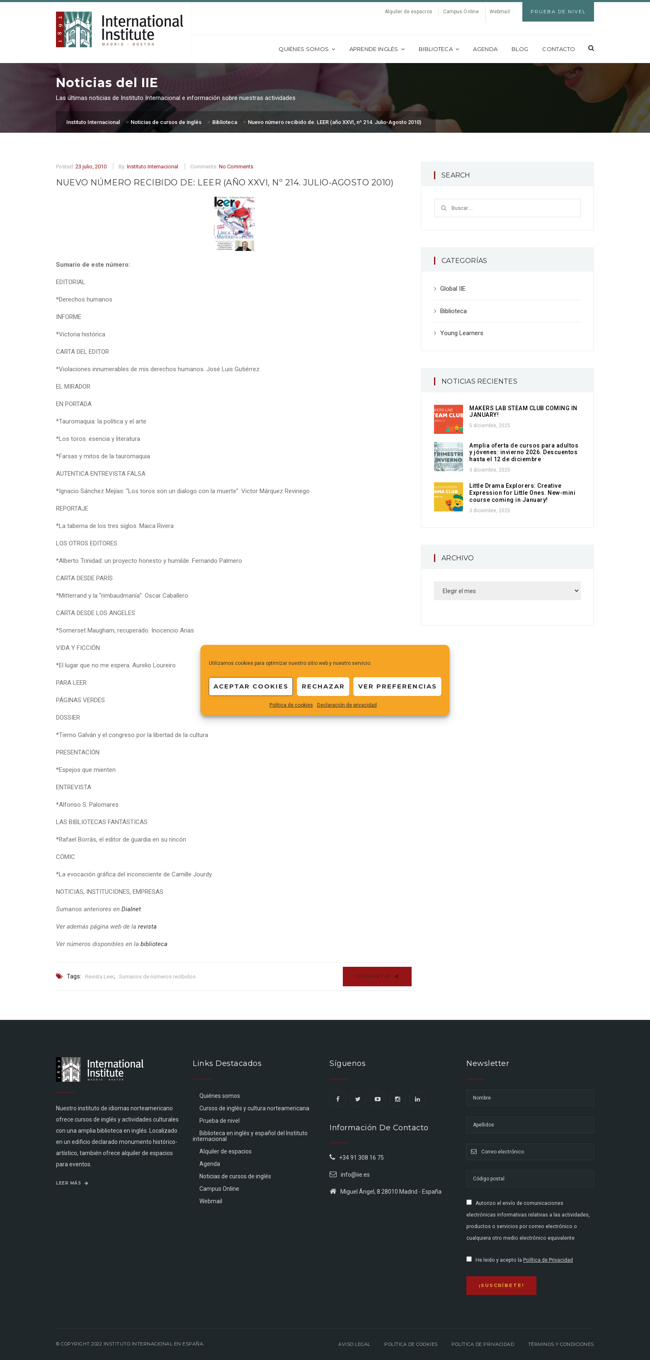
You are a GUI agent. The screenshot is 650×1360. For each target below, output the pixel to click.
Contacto (558, 49)
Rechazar (323, 686)
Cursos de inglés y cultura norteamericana (254, 1108)
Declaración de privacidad (347, 705)
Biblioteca (439, 49)
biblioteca (154, 944)
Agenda (485, 49)
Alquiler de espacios (408, 12)
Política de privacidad (482, 1344)
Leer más (72, 1183)
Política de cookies (291, 705)
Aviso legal (354, 1344)
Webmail (500, 12)
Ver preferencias (397, 686)
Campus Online (461, 12)
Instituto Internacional (152, 166)
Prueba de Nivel (558, 12)
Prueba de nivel (219, 1120)
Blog (520, 49)
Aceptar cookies (251, 686)
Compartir (377, 976)
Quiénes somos (307, 49)
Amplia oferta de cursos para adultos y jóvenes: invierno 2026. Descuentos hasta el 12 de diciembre (523, 452)
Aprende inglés (377, 49)
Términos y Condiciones (561, 1344)
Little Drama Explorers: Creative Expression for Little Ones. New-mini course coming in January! (522, 492)
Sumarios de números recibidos (157, 976)
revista (147, 926)
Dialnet (131, 909)
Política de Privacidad (548, 1260)
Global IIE (453, 288)
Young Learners (461, 333)
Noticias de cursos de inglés (235, 1176)
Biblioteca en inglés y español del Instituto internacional (250, 1136)
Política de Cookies (411, 1344)
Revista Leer (99, 976)
